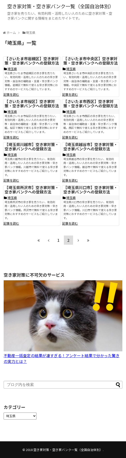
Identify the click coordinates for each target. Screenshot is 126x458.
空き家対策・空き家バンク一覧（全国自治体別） (60, 6)
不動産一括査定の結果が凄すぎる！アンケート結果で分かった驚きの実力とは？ (63, 355)
